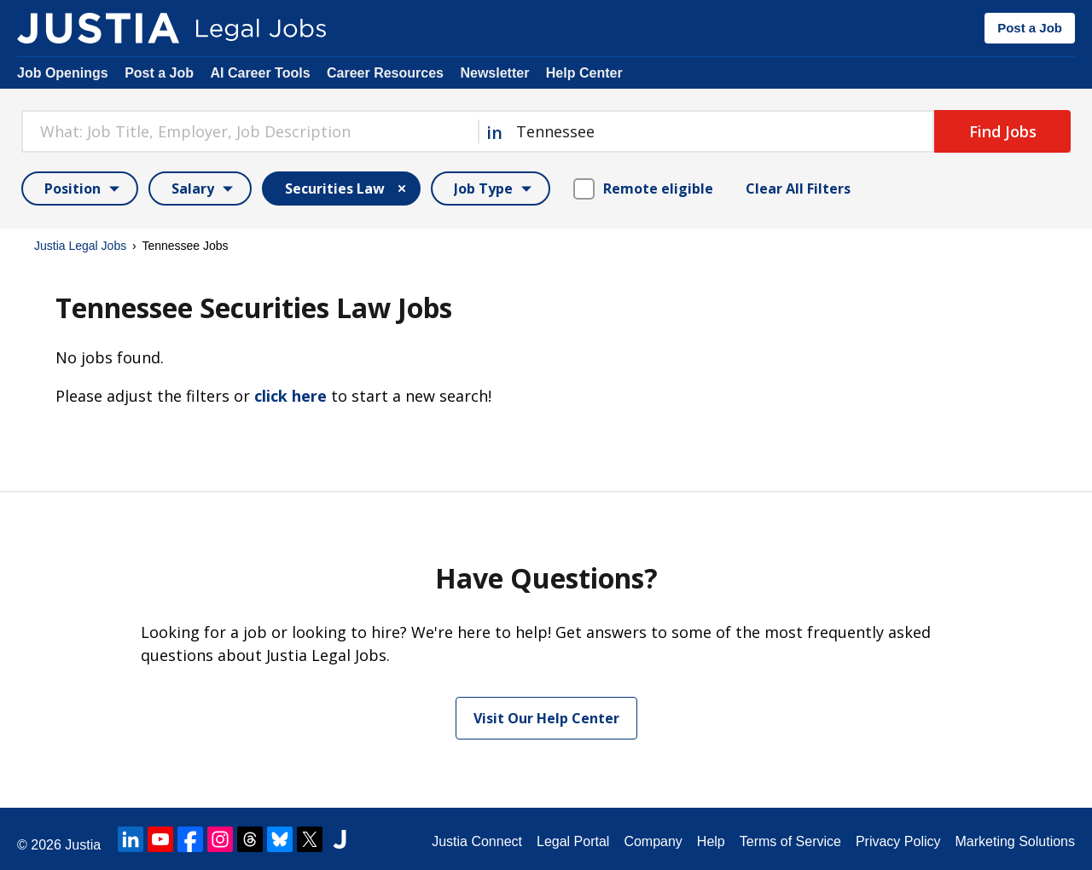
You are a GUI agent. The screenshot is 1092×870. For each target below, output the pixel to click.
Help (711, 841)
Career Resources (385, 73)
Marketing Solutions (1015, 841)
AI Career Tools (260, 73)
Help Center (584, 73)
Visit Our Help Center (546, 718)
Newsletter (494, 73)
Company (653, 841)
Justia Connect (477, 841)
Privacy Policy (898, 841)
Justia (83, 845)
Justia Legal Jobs (80, 245)
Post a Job (1029, 27)
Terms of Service (790, 841)
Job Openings (62, 73)
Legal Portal (573, 841)
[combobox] (249, 131)
